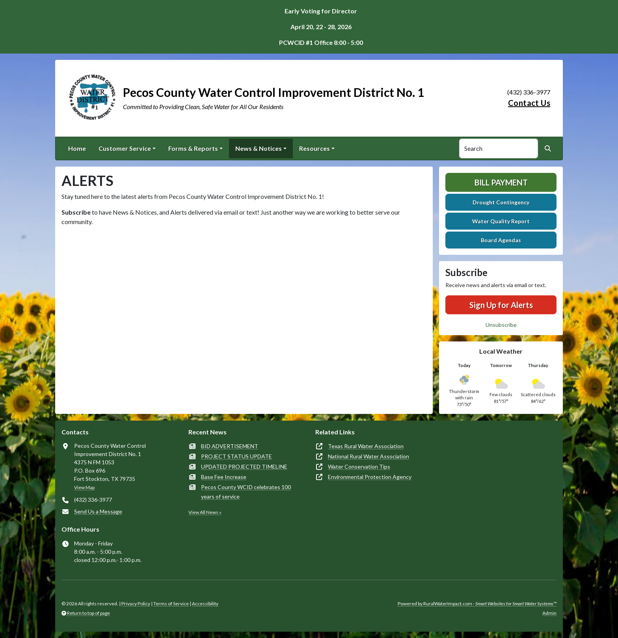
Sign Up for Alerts (501, 305)
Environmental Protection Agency (369, 476)
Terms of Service (171, 603)
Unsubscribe (501, 324)
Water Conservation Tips (359, 466)
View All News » (205, 512)
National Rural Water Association (368, 456)
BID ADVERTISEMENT (229, 446)
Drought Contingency (501, 202)
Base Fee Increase (223, 476)
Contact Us (529, 103)
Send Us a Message (98, 511)
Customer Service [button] (125, 148)
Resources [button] (314, 148)
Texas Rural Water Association (366, 446)
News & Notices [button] (258, 148)
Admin (549, 613)
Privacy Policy (135, 603)
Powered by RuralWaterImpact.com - (477, 603)
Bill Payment (501, 182)
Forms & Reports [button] (193, 148)
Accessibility (205, 603)
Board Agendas (501, 240)
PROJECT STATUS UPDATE (236, 456)
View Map (84, 487)
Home (77, 148)
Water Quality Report (501, 221)
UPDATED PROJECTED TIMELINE (244, 466)
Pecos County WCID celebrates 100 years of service (246, 492)
